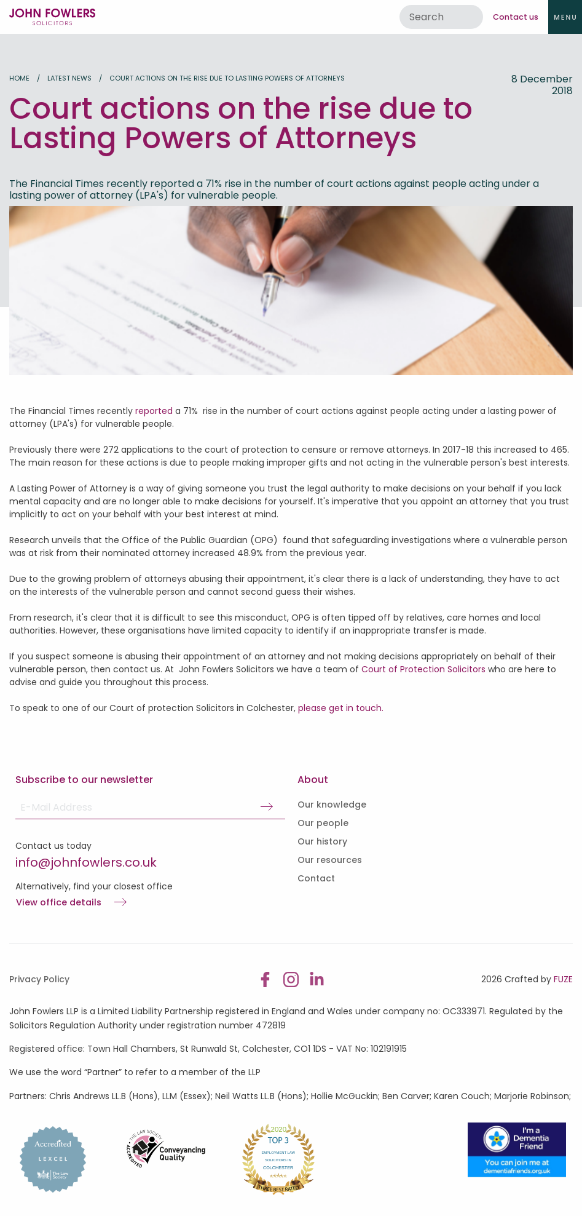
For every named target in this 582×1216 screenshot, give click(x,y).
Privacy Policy (39, 979)
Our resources (329, 860)
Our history (322, 841)
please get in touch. (342, 708)
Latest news (69, 78)
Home (19, 78)
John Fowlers (52, 17)
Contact (316, 878)
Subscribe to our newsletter (84, 779)
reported (154, 411)
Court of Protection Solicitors (423, 669)
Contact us (515, 17)
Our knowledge (331, 804)
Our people (322, 823)
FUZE (563, 979)
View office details (58, 902)
